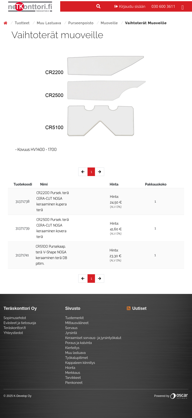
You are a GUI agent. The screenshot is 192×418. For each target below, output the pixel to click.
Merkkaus (72, 373)
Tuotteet (23, 23)
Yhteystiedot (13, 333)
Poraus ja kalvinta (78, 343)
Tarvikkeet (73, 378)
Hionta (70, 368)
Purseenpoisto (81, 23)
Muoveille (110, 23)
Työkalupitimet (76, 358)
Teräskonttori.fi (15, 328)
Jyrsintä (71, 333)
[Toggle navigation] (182, 6)
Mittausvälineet (77, 323)
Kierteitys (72, 348)
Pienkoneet (74, 383)
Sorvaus (71, 328)
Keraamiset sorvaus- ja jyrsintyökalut (93, 338)
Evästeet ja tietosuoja (20, 323)
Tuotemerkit (74, 318)
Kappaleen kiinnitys (80, 363)
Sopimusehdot (15, 318)
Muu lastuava (49, 23)
